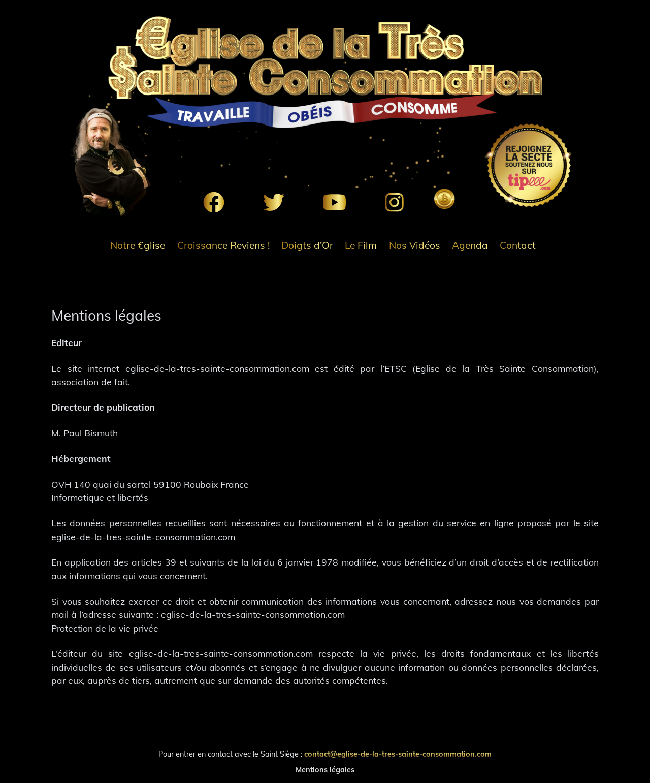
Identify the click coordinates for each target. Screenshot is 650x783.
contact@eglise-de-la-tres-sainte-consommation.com (398, 754)
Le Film (361, 245)
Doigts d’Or (307, 245)
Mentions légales (325, 769)
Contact (518, 245)
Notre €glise (137, 245)
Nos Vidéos (414, 245)
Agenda (470, 245)
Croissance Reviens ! (223, 245)
